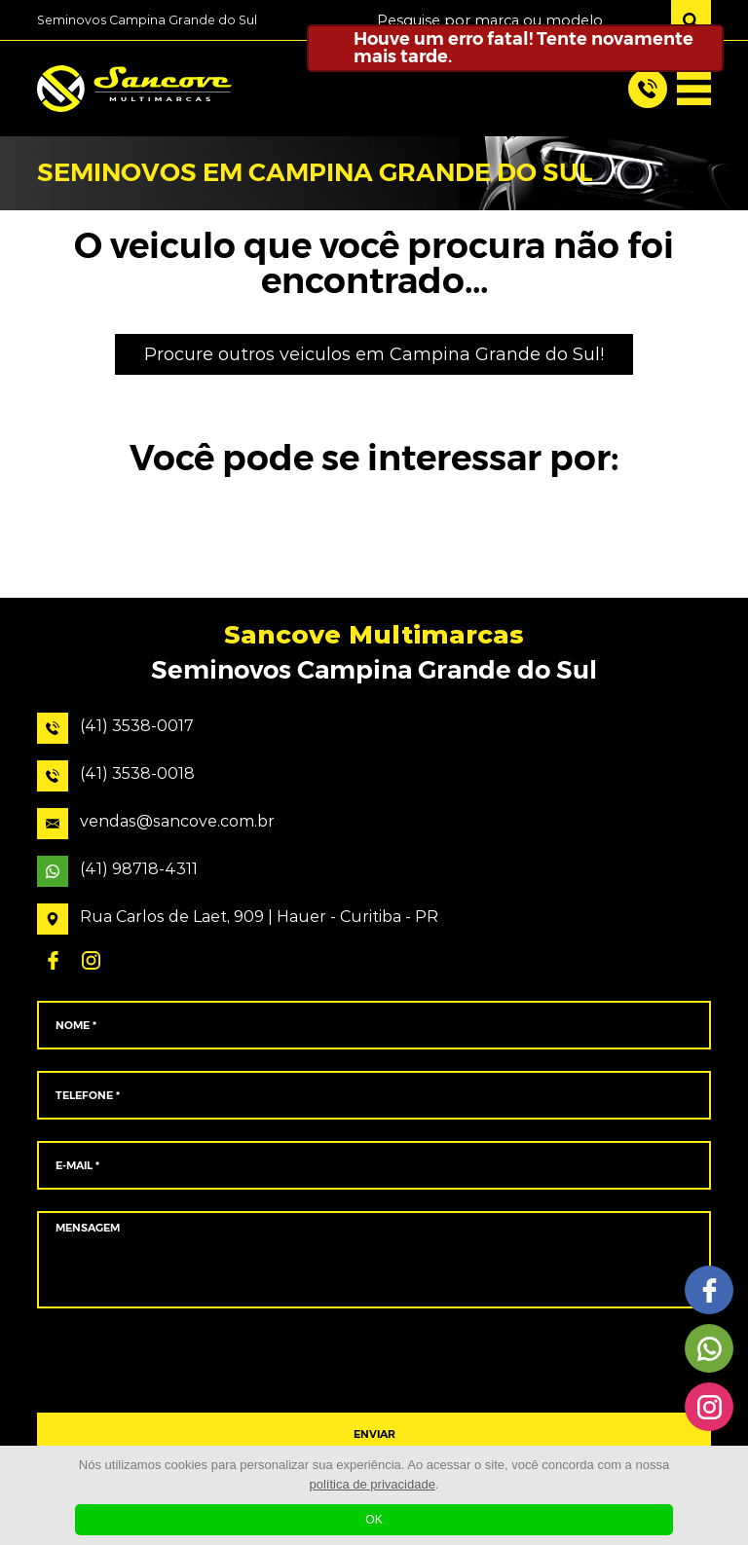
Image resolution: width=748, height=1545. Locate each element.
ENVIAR (374, 1434)
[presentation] (373, 1361)
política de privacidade (372, 1484)
